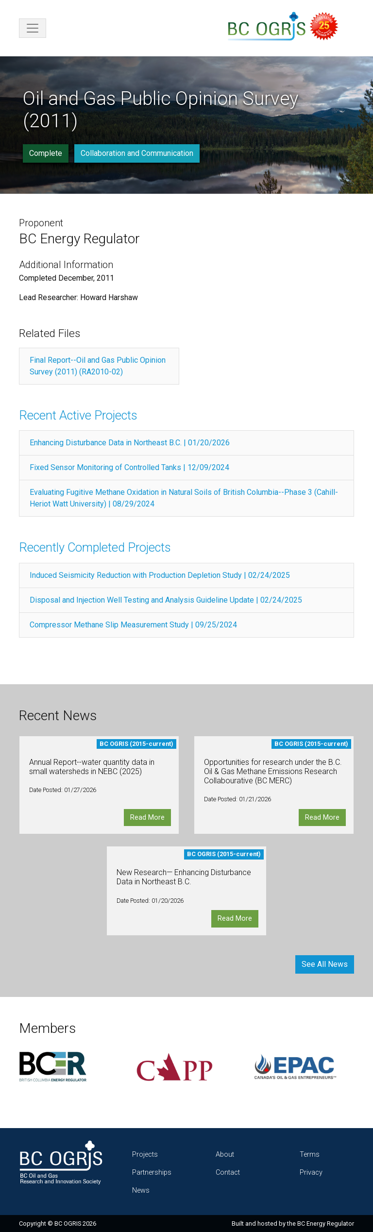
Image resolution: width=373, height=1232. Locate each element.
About (225, 1154)
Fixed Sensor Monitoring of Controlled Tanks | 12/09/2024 (129, 467)
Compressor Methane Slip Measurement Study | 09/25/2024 (133, 624)
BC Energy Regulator (325, 1223)
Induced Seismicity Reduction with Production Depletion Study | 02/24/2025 (160, 575)
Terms (310, 1154)
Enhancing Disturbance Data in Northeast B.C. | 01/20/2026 (130, 442)
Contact (228, 1172)
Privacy (311, 1172)
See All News (325, 964)
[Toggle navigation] (32, 28)
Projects (145, 1154)
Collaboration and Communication (137, 153)
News (141, 1190)
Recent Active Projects (78, 415)
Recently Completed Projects (95, 547)
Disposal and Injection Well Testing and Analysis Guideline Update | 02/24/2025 (166, 600)
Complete (45, 153)
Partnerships (151, 1172)
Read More (147, 817)
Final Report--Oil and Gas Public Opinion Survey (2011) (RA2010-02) (98, 365)
